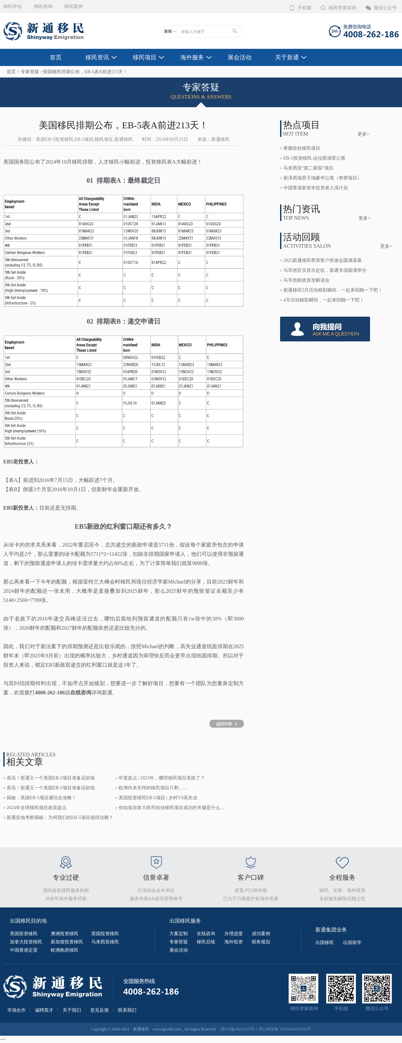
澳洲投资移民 (64, 933)
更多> (363, 134)
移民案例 (73, 6)
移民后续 (206, 941)
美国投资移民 (24, 933)
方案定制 (178, 933)
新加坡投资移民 (67, 941)
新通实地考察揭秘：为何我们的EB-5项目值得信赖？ (60, 817)
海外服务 (192, 57)
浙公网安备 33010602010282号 (285, 1029)
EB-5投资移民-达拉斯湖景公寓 (314, 158)
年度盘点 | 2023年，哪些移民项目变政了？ (162, 777)
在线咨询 (206, 933)
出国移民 (324, 942)
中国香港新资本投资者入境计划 (315, 187)
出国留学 (352, 942)
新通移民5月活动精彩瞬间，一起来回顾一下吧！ (333, 290)
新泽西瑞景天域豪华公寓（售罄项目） (322, 177)
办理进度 (233, 933)
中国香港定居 (24, 950)
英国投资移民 (105, 933)
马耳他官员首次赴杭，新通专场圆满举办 (324, 270)
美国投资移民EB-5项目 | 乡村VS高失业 (158, 797)
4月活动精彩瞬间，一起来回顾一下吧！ (323, 300)
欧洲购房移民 (64, 950)
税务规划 (261, 941)
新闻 (168, 31)
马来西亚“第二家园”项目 (308, 168)
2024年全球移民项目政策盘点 (37, 807)
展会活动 (239, 57)
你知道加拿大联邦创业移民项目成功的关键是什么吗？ (173, 807)
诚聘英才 (44, 1010)
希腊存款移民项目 (301, 148)
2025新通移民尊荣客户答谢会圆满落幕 (322, 260)
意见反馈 (99, 1010)
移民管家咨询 (342, 7)
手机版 (304, 7)
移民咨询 (43, 6)
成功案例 (261, 933)
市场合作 (16, 1010)
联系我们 (127, 1010)
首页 (56, 57)
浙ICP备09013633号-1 (239, 1029)
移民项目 (145, 57)
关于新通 (287, 57)
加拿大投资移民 (26, 941)
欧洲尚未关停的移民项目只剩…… (153, 787)
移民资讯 (97, 57)
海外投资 (233, 941)
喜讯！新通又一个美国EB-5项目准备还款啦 (51, 777)
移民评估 (12, 6)
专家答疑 (30, 71)
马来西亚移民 (105, 941)
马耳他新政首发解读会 (306, 280)
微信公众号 (385, 7)
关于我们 (72, 1010)
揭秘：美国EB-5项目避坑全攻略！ (41, 797)
